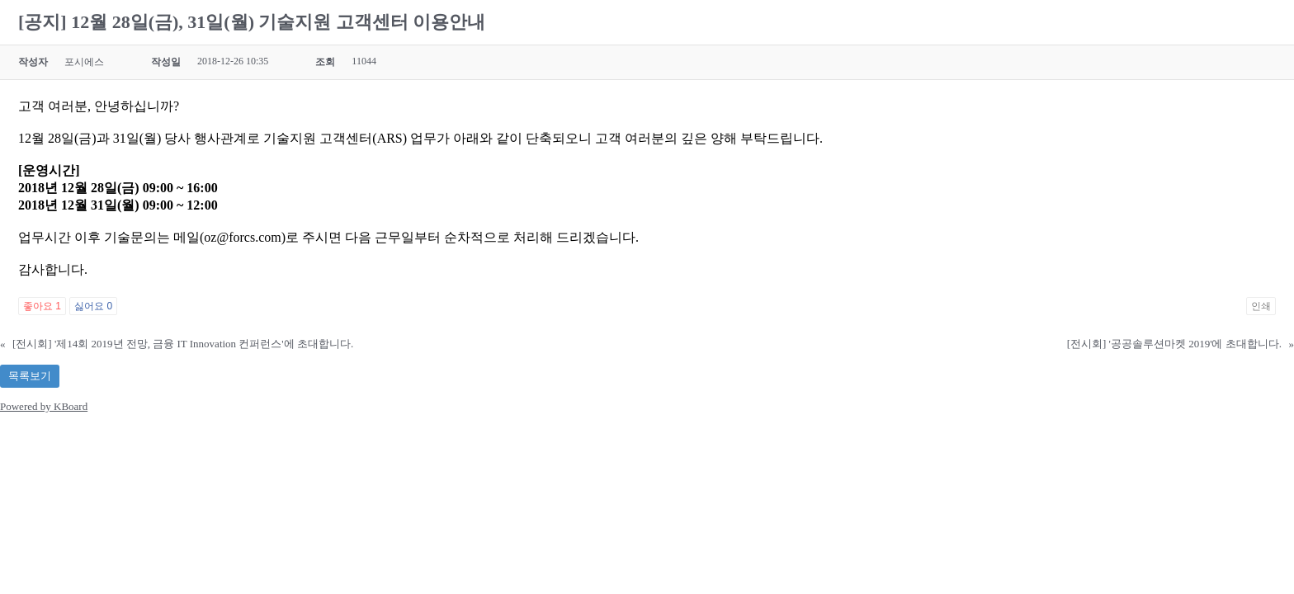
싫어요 (93, 306)
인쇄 (1261, 306)
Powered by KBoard (43, 406)
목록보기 (29, 376)
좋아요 (42, 306)
